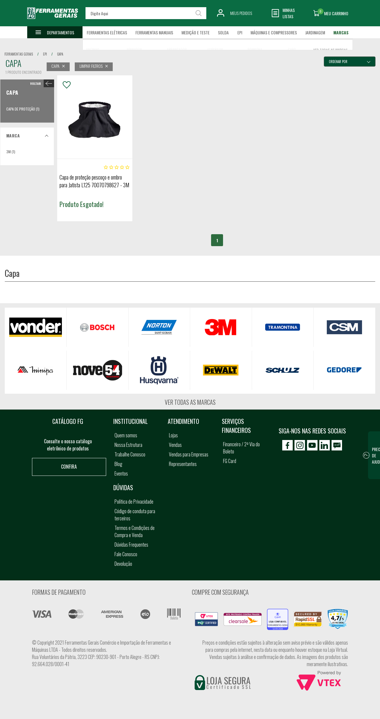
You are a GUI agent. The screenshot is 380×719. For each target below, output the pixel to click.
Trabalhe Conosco (130, 454)
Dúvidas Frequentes (131, 544)
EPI (239, 32)
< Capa (41, 83)
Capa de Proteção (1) (22, 109)
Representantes (183, 463)
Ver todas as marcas (190, 402)
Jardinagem (315, 32)
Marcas (341, 32)
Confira (69, 466)
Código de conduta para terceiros (135, 515)
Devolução (123, 563)
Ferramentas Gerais (18, 54)
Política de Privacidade (134, 501)
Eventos (121, 473)
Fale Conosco (126, 554)
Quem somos (126, 435)
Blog (118, 463)
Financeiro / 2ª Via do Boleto (241, 448)
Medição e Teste (195, 32)
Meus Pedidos (241, 13)
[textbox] (146, 13)
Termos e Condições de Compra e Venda (135, 531)
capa (60, 54)
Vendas (175, 444)
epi (45, 54)
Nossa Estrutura (128, 444)
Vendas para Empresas (188, 454)
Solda (223, 32)
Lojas (173, 435)
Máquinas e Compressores (274, 32)
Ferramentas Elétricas (107, 32)
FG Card (229, 460)
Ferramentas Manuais (154, 32)
